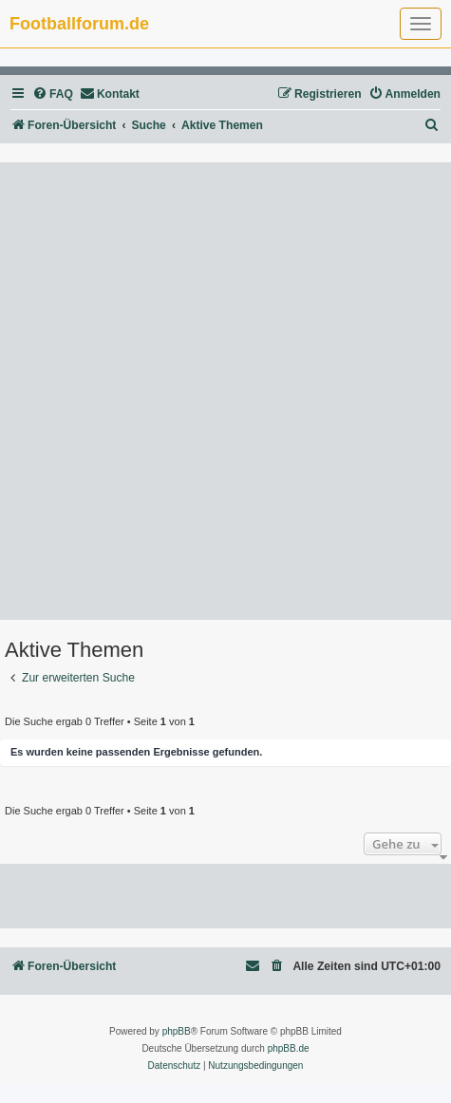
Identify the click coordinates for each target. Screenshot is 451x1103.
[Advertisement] (225, 391)
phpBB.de (289, 1048)
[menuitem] (52, 94)
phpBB (176, 1031)
